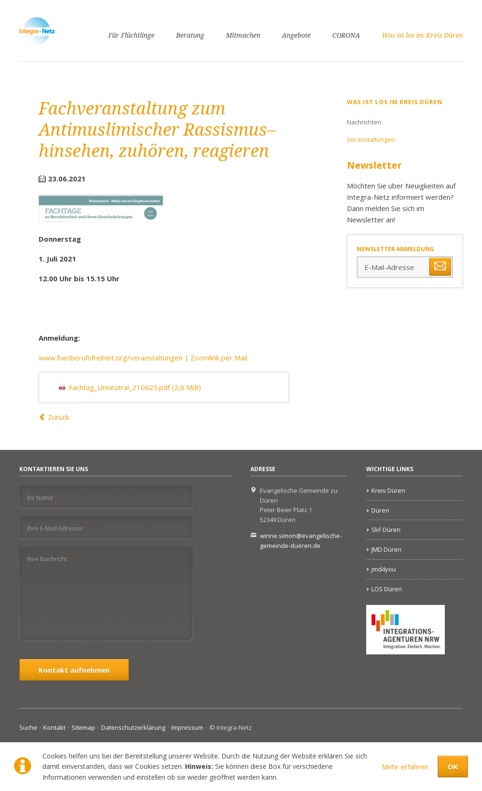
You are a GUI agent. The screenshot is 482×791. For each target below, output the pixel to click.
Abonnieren (440, 267)
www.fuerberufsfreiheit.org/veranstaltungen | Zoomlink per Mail (143, 357)
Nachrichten (364, 122)
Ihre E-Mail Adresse (57, 527)
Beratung (190, 35)
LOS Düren (386, 589)
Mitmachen (243, 35)
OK (453, 766)
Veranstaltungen (371, 139)
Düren (380, 510)
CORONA (346, 35)
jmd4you (383, 569)
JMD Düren (386, 549)
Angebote (296, 35)
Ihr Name (42, 497)
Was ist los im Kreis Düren (422, 35)
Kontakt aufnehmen (74, 670)
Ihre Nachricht (49, 558)
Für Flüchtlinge (131, 35)
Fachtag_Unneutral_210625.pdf (135, 387)
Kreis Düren (388, 490)
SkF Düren (386, 529)
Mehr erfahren (405, 766)
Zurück (58, 417)
